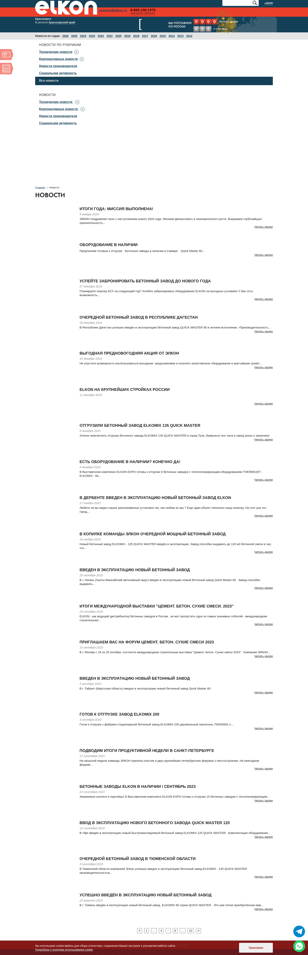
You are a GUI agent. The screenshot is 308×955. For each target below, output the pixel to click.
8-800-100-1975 (144, 10)
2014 (172, 35)
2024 (83, 35)
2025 (74, 35)
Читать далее (263, 226)
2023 (92, 35)
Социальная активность (58, 73)
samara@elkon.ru (114, 10)
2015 (163, 35)
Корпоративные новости (58, 109)
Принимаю (256, 947)
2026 (65, 35)
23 (190, 930)
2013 (180, 35)
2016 (154, 35)
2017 (145, 35)
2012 (189, 35)
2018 (136, 35)
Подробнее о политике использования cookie (64, 949)
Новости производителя (58, 66)
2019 (127, 35)
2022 (101, 35)
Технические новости (55, 102)
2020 (119, 35)
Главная (40, 187)
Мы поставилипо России (158, 25)
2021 (110, 35)
